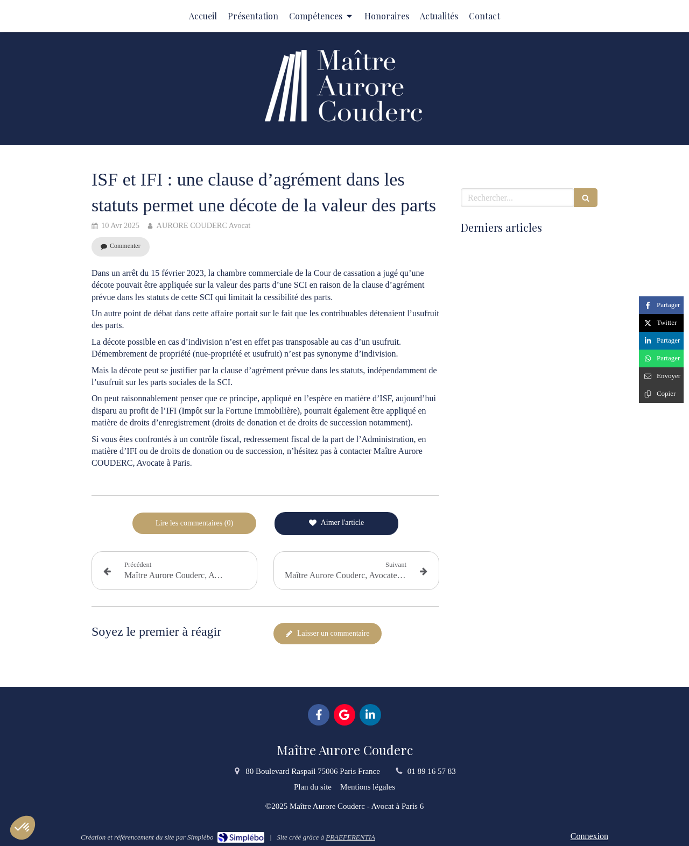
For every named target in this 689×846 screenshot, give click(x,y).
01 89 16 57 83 (431, 771)
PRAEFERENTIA (350, 837)
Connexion (589, 836)
